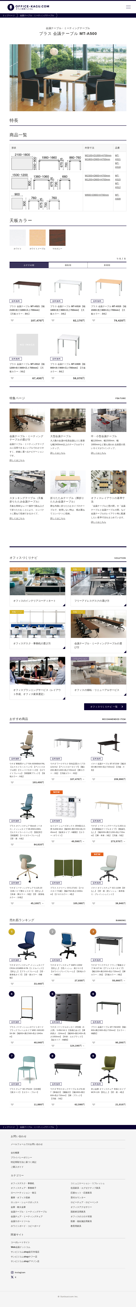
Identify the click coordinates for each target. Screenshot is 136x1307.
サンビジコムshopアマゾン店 (25, 1261)
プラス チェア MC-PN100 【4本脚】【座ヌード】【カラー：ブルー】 (26, 1090)
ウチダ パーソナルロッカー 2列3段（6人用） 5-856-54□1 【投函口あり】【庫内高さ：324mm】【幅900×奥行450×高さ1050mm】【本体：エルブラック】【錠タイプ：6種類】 (68, 1033)
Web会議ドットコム (20, 1247)
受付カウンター (78, 1197)
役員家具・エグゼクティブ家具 (85, 1188)
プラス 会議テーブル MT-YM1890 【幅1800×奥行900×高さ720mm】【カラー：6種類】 (108, 1030)
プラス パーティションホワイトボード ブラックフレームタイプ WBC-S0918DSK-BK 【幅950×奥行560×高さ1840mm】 (27, 1032)
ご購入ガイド (17, 1167)
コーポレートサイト (20, 1242)
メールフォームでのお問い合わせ (27, 1144)
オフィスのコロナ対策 (81, 1216)
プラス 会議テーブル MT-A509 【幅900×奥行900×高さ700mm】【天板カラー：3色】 (68, 368)
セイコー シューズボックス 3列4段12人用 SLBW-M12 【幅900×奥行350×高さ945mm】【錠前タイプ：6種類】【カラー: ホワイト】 (67, 830)
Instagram (18, 1272)
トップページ (9, 15)
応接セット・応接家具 (81, 1193)
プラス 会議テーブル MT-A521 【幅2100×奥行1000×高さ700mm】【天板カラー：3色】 (27, 310)
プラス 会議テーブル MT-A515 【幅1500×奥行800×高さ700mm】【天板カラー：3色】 (108, 310)
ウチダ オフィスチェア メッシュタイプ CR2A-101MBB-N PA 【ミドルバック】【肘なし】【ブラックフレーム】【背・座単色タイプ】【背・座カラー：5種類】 (27, 971)
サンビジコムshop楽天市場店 (25, 1252)
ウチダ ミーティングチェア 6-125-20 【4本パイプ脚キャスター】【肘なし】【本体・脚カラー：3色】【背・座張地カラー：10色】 (27, 892)
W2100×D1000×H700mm (98, 155)
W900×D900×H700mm (97, 195)
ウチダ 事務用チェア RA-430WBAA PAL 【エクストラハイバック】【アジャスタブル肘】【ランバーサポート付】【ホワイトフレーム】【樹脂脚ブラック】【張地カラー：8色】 (27, 770)
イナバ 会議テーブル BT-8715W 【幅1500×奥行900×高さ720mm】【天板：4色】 (108, 767)
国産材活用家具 (78, 1211)
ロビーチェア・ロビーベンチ (84, 1202)
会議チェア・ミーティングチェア (27, 1216)
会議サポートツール (20, 1221)
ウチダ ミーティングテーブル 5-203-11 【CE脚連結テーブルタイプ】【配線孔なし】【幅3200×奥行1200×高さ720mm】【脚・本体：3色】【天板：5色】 (108, 830)
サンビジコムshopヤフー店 (24, 1256)
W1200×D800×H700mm (97, 179)
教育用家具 (76, 1226)
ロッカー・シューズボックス (24, 1202)
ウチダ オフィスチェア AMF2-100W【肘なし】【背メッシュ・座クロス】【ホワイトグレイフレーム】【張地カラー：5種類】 (68, 970)
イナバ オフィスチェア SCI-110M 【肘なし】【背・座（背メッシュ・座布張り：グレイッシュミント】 (108, 891)
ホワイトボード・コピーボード (26, 1226)
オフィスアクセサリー (81, 1207)
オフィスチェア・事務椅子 (23, 1188)
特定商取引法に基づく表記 (23, 1162)
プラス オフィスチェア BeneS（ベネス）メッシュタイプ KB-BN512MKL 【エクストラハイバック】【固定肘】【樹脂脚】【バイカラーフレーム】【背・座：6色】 (26, 832)
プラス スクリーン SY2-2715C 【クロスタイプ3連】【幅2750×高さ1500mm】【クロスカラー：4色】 (67, 891)
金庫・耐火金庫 (18, 1207)
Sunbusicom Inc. (69, 1296)
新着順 (107, 265)
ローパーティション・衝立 (23, 1193)
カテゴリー (17, 1175)
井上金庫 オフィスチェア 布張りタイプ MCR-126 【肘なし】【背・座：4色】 (108, 1090)
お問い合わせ (18, 1136)
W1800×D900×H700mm (97, 159)
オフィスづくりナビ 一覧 (104, 706)
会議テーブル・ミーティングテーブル (37, 15)
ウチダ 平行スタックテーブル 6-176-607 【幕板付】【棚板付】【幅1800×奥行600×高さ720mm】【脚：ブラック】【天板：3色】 (67, 1094)
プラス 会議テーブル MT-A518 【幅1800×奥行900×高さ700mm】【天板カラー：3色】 (68, 310)
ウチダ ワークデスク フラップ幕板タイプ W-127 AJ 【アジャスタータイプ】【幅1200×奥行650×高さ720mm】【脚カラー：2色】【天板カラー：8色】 (108, 970)
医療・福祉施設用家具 (81, 1221)
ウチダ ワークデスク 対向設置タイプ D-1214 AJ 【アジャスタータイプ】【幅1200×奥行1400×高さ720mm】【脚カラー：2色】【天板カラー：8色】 (68, 768)
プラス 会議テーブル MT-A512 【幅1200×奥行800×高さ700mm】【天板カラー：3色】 (27, 368)
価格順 (68, 265)
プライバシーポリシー (21, 1157)
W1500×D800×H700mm (97, 175)
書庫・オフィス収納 (20, 1197)
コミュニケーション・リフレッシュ (88, 1183)
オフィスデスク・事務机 (22, 1183)
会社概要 (15, 1153)
